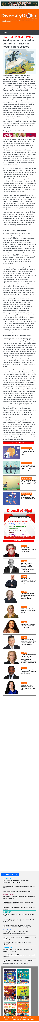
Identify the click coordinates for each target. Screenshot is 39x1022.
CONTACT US (15, 1017)
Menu (5, 32)
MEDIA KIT (24, 1017)
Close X (19, 7)
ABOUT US (6, 1017)
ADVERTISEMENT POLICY (27, 1019)
